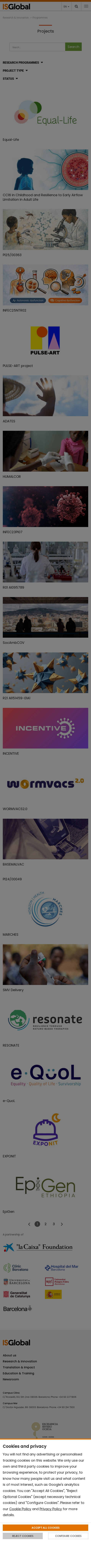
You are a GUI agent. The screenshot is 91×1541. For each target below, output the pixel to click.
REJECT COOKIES (22, 1536)
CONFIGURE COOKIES (68, 1536)
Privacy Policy (51, 1509)
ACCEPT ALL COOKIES (46, 1528)
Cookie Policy (20, 1509)
